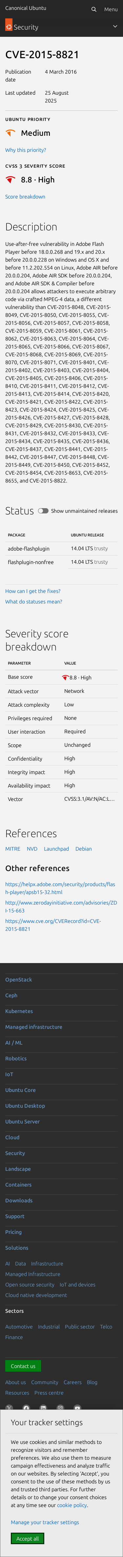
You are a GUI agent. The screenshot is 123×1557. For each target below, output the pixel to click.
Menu (111, 9)
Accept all (27, 1539)
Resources (17, 1393)
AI (7, 1263)
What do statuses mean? (33, 601)
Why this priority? (25, 150)
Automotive (19, 1327)
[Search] (94, 9)
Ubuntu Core (20, 1090)
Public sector (80, 1327)
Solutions (16, 1248)
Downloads (18, 1200)
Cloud (12, 1137)
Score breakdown (25, 197)
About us (15, 1382)
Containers (18, 1185)
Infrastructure (47, 1263)
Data (20, 1263)
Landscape (18, 1169)
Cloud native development (36, 1295)
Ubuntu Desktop (25, 1106)
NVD (32, 849)
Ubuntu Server (22, 1121)
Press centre (49, 1393)
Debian (83, 849)
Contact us (23, 1366)
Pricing (13, 1232)
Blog (92, 1382)
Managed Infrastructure (32, 1274)
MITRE (12, 849)
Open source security (29, 1284)
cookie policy (72, 1505)
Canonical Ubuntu (25, 8)
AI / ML (14, 1043)
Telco (106, 1327)
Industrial (49, 1327)
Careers (73, 1382)
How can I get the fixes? (32, 591)
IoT (9, 1074)
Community (44, 1382)
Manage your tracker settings (45, 1522)
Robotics (16, 1058)
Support (15, 1216)
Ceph (11, 995)
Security (15, 1153)
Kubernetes (19, 1011)
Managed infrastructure (33, 1027)
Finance (14, 1337)
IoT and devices (77, 1284)
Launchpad (56, 849)
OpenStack (18, 979)
